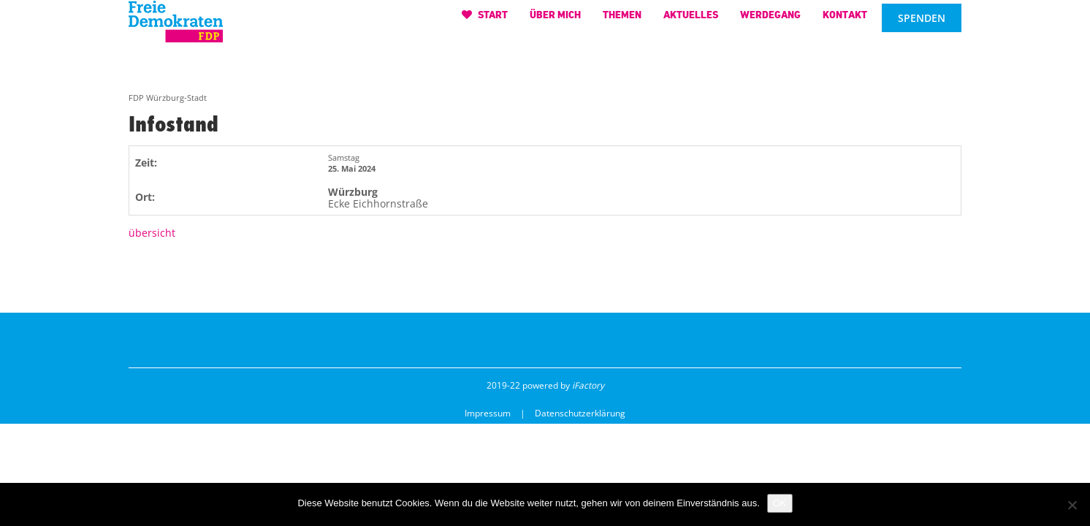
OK (780, 503)
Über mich (555, 21)
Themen (622, 21)
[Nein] (1071, 505)
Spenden (921, 25)
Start (485, 21)
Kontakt (845, 21)
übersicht (152, 233)
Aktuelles (690, 21)
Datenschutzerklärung (580, 413)
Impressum (488, 413)
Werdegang (770, 21)
